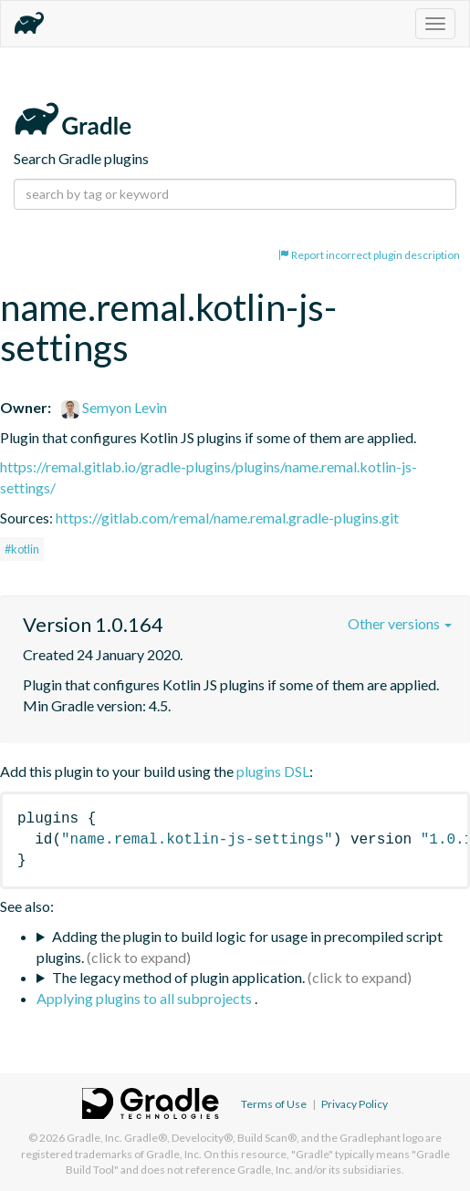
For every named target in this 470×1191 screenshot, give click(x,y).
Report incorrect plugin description (369, 255)
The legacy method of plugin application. (178, 977)
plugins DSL (272, 771)
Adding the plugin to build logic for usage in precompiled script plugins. (240, 946)
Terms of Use (274, 1104)
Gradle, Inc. (94, 1137)
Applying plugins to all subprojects (146, 998)
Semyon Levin (114, 407)
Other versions (400, 623)
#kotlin (22, 549)
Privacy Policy (354, 1104)
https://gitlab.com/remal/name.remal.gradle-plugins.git (227, 517)
